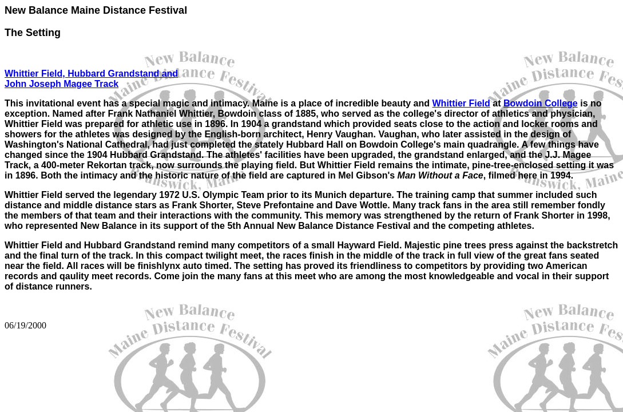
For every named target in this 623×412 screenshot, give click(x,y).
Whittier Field (461, 103)
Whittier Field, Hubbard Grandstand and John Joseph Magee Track (91, 79)
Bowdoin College (540, 103)
